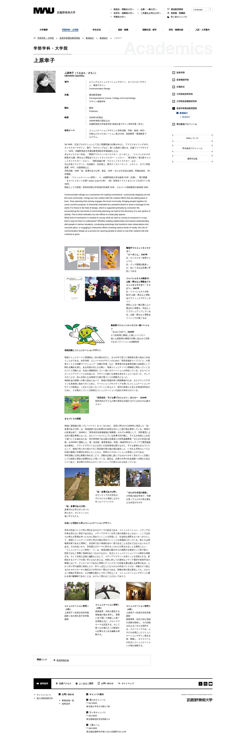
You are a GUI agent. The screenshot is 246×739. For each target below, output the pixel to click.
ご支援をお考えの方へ (149, 13)
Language (202, 9)
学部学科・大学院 (45, 38)
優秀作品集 (192, 159)
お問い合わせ (105, 683)
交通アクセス (63, 683)
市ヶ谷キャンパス (177, 17)
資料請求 (42, 683)
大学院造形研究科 (182, 94)
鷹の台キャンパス (96, 700)
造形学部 (178, 72)
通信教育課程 (175, 9)
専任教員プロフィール (184, 124)
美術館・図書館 (176, 13)
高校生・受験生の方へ (122, 9)
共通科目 (178, 87)
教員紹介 (90, 38)
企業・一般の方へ (147, 9)
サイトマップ (126, 684)
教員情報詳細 (63, 660)
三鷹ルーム (93, 725)
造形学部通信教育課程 (70, 38)
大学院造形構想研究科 (184, 101)
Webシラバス (192, 138)
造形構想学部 (180, 80)
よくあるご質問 (84, 683)
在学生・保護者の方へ (122, 13)
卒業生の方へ (118, 17)
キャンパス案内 (95, 694)
